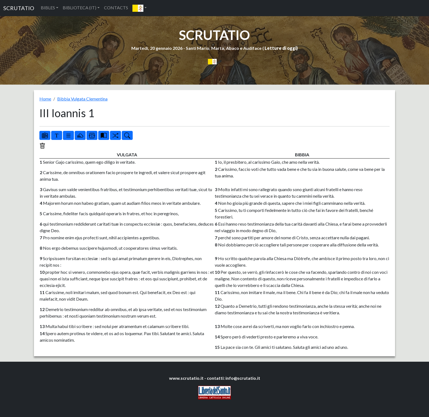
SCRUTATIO (18, 8)
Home (45, 98)
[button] (139, 8)
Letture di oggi (280, 48)
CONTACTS (116, 7)
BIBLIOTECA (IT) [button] (79, 7)
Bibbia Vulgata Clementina (82, 98)
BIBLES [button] (48, 7)
